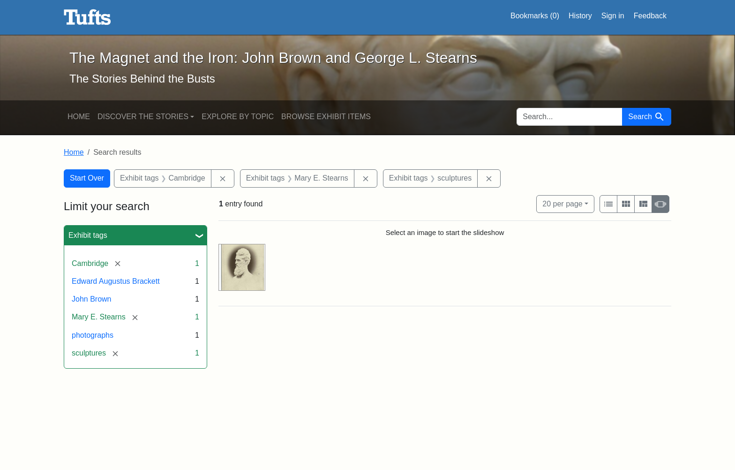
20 (562, 203)
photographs (92, 335)
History (580, 16)
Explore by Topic (238, 117)
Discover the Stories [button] (143, 117)
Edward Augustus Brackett (116, 281)
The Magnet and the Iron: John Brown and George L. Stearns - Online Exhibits (87, 17)
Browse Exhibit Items (326, 117)
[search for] (569, 117)
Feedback (650, 16)
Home (79, 117)
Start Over (87, 178)
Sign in (612, 16)
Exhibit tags (87, 235)
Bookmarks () (534, 16)
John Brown (92, 299)
